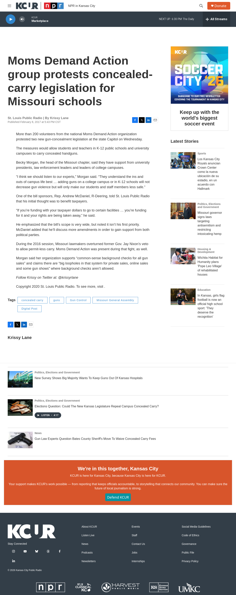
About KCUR (89, 526)
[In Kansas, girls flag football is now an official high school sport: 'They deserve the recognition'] (183, 296)
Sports (202, 153)
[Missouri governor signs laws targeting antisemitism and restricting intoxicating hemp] (183, 211)
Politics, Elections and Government (209, 205)
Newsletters (89, 561)
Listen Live (88, 535)
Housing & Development (206, 251)
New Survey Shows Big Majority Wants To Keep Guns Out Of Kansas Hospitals (89, 378)
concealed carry (32, 300)
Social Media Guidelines (196, 526)
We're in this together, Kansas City (118, 469)
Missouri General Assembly (115, 300)
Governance (189, 544)
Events (136, 526)
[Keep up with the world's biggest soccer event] (199, 75)
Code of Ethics (190, 535)
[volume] (22, 19)
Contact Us (138, 544)
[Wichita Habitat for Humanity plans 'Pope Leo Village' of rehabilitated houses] (183, 256)
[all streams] (216, 19)
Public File (188, 552)
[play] (11, 19)
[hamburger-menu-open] (9, 6)
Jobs (134, 552)
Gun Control (78, 300)
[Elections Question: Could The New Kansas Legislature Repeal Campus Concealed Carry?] (20, 407)
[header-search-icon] (201, 5)
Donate (220, 6)
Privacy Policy (190, 561)
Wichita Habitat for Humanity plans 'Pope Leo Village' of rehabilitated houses (210, 266)
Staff (134, 535)
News (38, 433)
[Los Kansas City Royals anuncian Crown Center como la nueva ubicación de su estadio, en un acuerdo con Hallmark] (183, 160)
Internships (138, 561)
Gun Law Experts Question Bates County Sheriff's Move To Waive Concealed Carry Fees (95, 438)
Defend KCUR (118, 497)
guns (56, 300)
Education (204, 289)
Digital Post (30, 308)
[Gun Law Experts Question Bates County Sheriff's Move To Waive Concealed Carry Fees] (20, 440)
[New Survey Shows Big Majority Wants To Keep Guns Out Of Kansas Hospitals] (20, 379)
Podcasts (87, 552)
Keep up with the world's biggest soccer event (199, 118)
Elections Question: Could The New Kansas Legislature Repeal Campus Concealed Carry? (97, 406)
